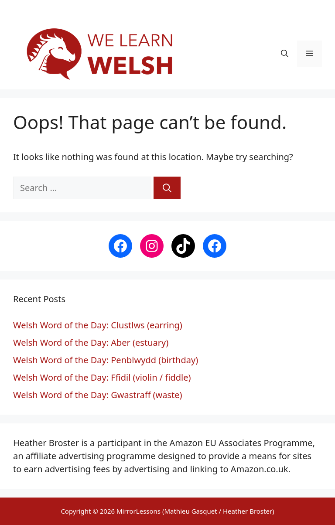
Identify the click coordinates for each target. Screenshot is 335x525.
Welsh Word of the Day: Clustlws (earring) (97, 325)
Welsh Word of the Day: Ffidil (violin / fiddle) (102, 377)
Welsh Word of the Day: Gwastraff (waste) (97, 395)
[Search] (167, 188)
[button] (284, 54)
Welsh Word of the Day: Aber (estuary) (90, 342)
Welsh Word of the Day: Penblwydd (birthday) (105, 360)
